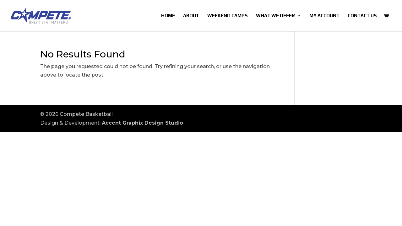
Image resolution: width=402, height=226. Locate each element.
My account (324, 15)
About (191, 15)
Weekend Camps (227, 15)
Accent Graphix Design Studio (142, 123)
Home (168, 15)
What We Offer (275, 15)
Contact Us (362, 15)
